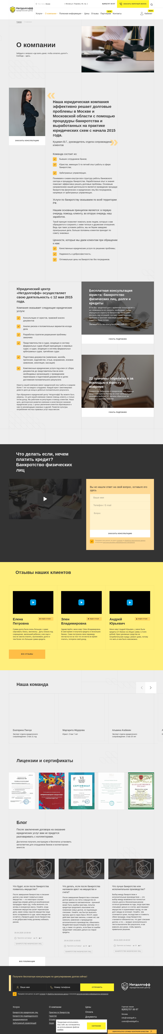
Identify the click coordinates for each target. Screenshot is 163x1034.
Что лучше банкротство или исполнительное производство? (128, 888)
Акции (51, 1023)
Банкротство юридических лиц (25, 1012)
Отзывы (95, 13)
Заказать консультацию (27, 141)
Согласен (96, 1026)
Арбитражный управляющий (24, 1023)
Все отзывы (27, 654)
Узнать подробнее (118, 339)
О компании (51, 13)
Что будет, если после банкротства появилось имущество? (31, 888)
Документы (91, 1017)
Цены (86, 13)
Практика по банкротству (59, 1012)
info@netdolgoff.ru (129, 1018)
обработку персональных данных (135, 540)
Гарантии (53, 1016)
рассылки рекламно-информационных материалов (119, 542)
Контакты (117, 13)
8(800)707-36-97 (108, 4)
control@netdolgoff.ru (130, 1021)
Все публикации (27, 961)
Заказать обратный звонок (133, 4)
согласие (120, 540)
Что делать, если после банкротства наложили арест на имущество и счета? (81, 889)
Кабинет (146, 13)
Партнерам (105, 13)
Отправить (97, 987)
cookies (60, 1030)
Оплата (89, 1012)
